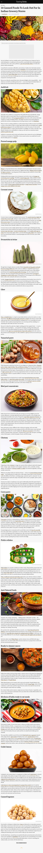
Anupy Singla (31, 684)
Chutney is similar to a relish (18, 468)
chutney (12, 465)
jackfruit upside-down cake (7, 131)
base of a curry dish (35, 530)
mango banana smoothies (31, 184)
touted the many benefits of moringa (17, 272)
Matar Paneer (15, 639)
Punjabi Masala (12, 680)
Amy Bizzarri (4, 14)
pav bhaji (19, 738)
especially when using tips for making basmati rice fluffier (20, 633)
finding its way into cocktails (34, 381)
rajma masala (14, 736)
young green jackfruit (19, 118)
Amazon (15, 137)
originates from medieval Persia (8, 779)
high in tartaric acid (6, 371)
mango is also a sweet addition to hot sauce (10, 186)
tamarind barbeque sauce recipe (31, 377)
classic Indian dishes (13, 74)
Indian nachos (4, 379)
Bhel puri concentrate (28, 431)
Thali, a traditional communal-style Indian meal (11, 577)
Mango (2, 168)
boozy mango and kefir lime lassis (16, 184)
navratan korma (31, 736)
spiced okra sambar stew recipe (17, 379)
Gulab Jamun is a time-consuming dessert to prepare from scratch (16, 785)
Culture (3, 5)
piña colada (31, 232)
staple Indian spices (19, 521)
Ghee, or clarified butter (6, 317)
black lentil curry (27, 735)
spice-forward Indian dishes (26, 63)
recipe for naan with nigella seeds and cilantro (30, 634)
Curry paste (3, 519)
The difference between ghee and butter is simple (18, 318)
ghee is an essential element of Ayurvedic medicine (20, 331)
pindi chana (38, 738)
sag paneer (33, 735)
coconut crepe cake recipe (7, 231)
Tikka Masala (4, 680)
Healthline (23, 69)
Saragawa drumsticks (10, 279)
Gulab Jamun (33, 774)
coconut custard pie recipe (20, 231)
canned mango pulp (24, 178)
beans (21, 824)
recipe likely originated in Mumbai (31, 417)
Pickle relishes (4, 567)
